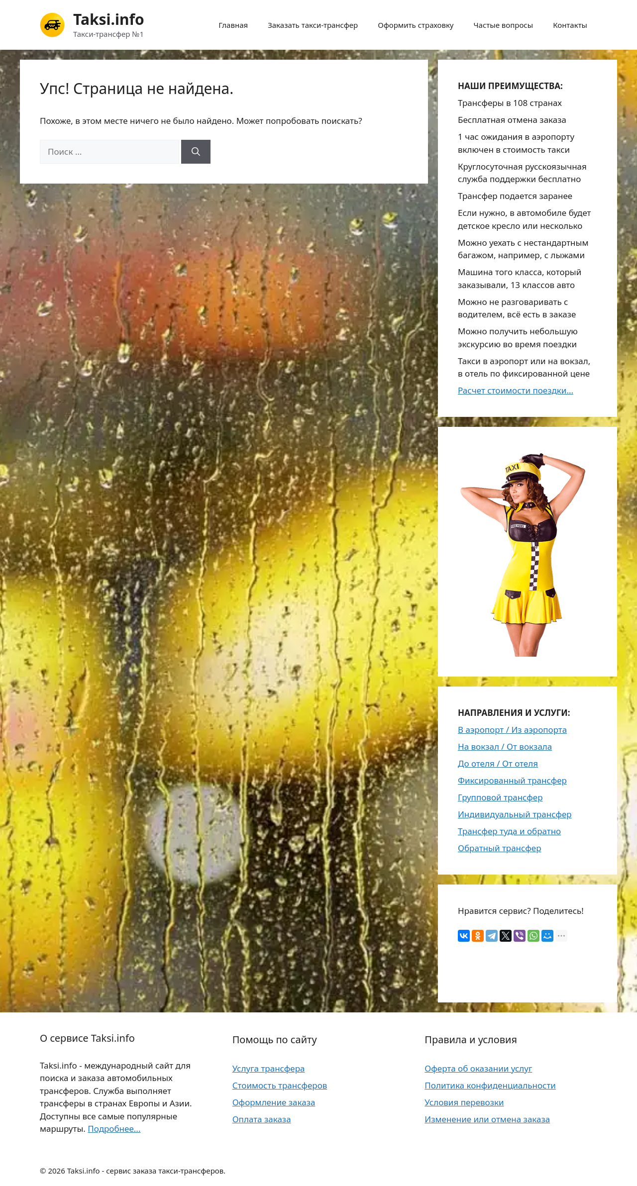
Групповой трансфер (500, 797)
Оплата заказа (261, 1119)
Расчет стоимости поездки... (515, 390)
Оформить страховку (415, 25)
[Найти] (196, 152)
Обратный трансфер (499, 848)
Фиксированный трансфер (512, 780)
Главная (233, 25)
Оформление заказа (274, 1102)
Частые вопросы (503, 25)
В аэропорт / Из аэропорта (512, 729)
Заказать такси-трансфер (313, 25)
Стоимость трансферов (279, 1085)
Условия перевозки (464, 1102)
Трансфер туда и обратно (509, 831)
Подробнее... (114, 1128)
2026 (56, 1171)
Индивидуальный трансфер (515, 814)
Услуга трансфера (268, 1068)
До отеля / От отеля (498, 763)
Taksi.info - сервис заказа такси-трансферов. (146, 1171)
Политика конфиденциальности (490, 1085)
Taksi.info (108, 19)
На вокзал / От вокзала (505, 746)
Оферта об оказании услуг (478, 1068)
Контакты (570, 25)
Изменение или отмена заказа (487, 1119)
